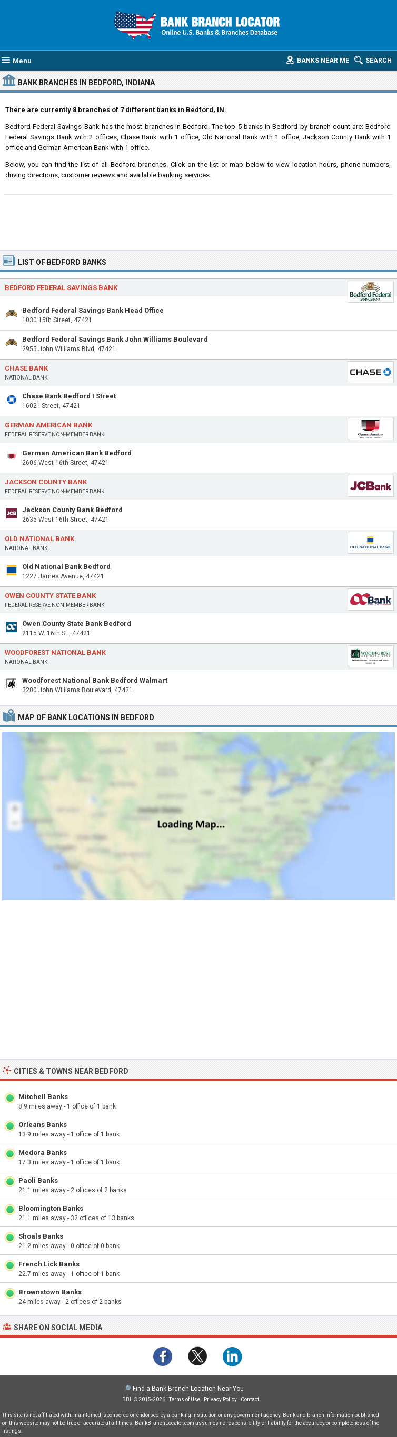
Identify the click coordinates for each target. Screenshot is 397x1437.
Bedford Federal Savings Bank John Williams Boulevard (115, 339)
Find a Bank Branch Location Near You (188, 1388)
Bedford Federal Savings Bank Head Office (93, 310)
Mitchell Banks (43, 1097)
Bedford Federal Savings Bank (61, 288)
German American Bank (48, 425)
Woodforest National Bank (55, 652)
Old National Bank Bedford (66, 567)
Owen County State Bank (50, 596)
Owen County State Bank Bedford (76, 623)
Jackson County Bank (46, 482)
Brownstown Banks (50, 1292)
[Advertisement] (198, 221)
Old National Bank (39, 539)
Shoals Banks (40, 1236)
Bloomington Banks (50, 1208)
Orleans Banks (42, 1125)
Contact (250, 1399)
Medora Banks (42, 1152)
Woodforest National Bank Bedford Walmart (94, 680)
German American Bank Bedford (77, 453)
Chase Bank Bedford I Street (69, 396)
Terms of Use (184, 1399)
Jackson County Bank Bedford (72, 510)
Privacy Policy (220, 1399)
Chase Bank (26, 368)
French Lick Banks (49, 1264)
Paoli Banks (38, 1180)
